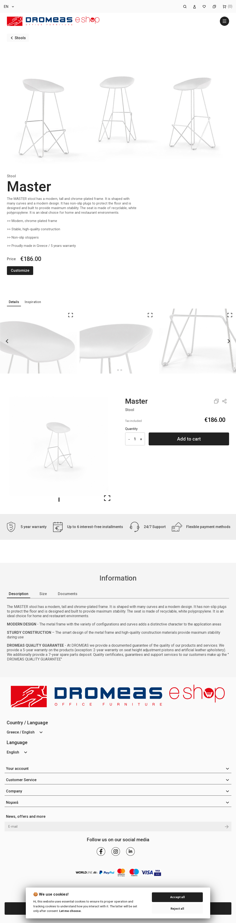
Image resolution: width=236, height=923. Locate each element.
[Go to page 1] (118, 370)
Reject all (177, 908)
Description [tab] (18, 594)
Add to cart (189, 439)
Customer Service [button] (21, 780)
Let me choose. (70, 911)
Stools (20, 38)
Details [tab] (14, 302)
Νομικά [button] (12, 802)
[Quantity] (135, 439)
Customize (20, 270)
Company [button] (14, 791)
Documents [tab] (67, 594)
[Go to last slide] (7, 341)
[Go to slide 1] (59, 499)
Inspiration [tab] (33, 302)
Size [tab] (43, 594)
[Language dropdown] (9, 6)
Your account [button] (17, 768)
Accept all (177, 897)
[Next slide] (228, 341)
